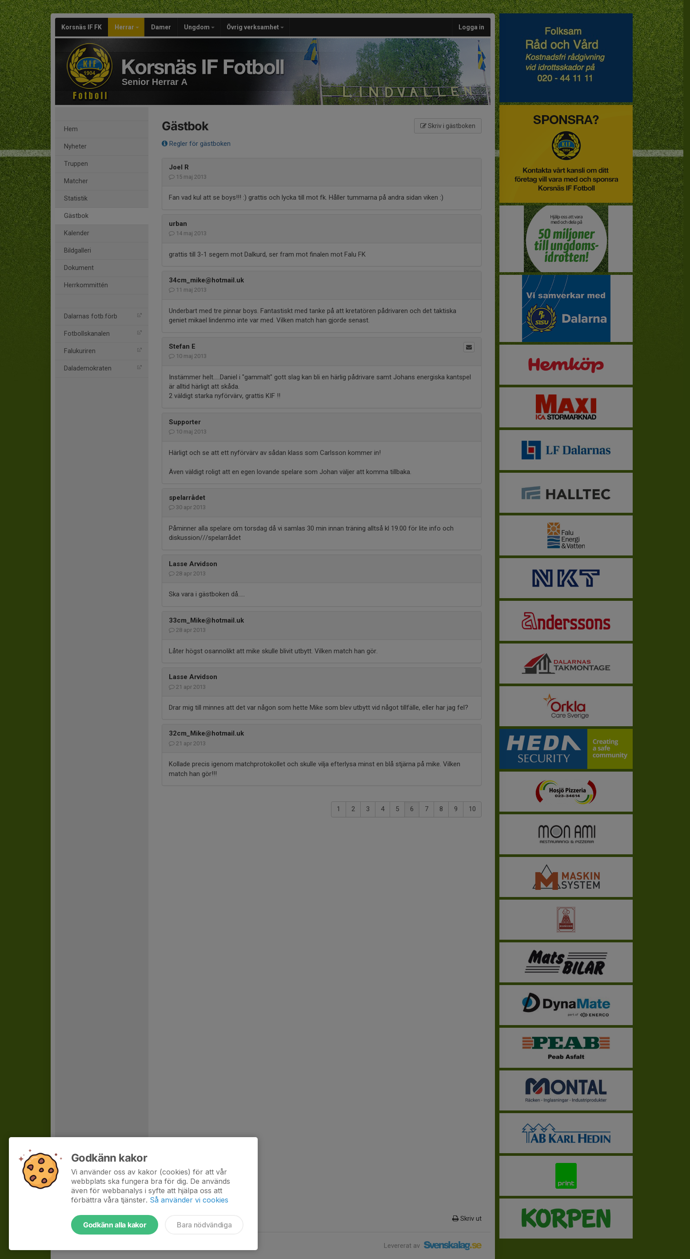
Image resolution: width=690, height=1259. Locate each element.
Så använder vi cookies (189, 1199)
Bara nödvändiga (204, 1224)
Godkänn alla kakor (114, 1224)
